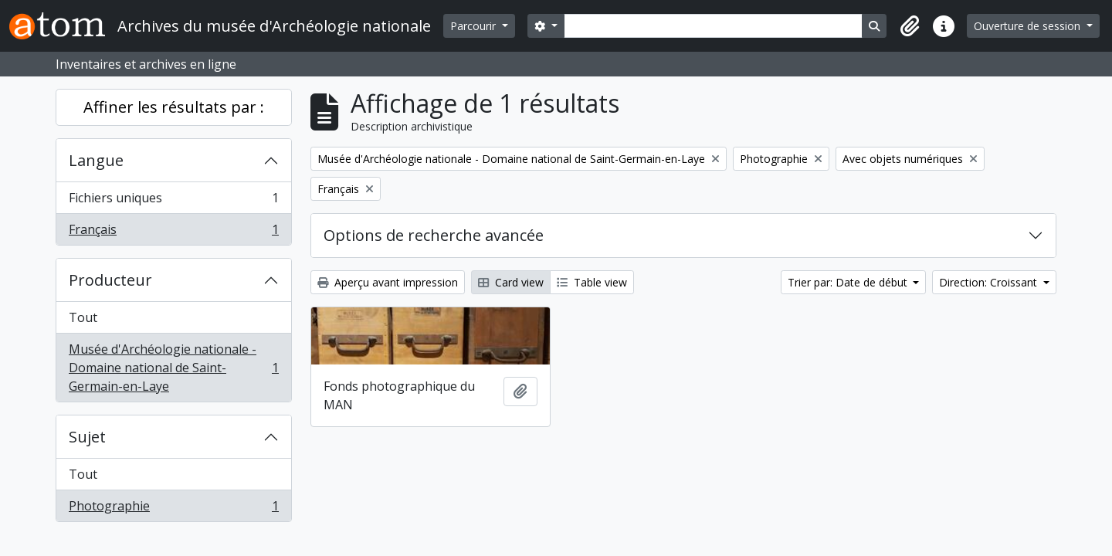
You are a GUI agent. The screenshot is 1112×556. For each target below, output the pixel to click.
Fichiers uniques (173, 201)
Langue (96, 160)
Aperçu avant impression (387, 282)
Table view (592, 282)
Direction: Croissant (989, 282)
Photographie (173, 509)
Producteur (110, 280)
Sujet (87, 436)
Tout (83, 317)
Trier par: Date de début (849, 282)
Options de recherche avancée (434, 235)
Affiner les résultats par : (173, 107)
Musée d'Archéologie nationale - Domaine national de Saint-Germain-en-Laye (173, 368)
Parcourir (474, 26)
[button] (910, 26)
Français (173, 232)
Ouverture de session (1028, 26)
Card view (511, 282)
